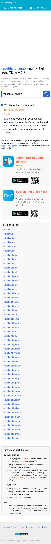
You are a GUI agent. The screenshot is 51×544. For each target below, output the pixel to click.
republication (9, 251)
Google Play (27, 526)
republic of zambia (11, 387)
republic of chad (10, 255)
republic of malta (11, 327)
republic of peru (10, 276)
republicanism (9, 242)
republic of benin (11, 293)
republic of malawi (11, 366)
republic (6, 229)
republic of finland (11, 429)
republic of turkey (11, 378)
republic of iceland (11, 438)
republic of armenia (12, 395)
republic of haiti (10, 310)
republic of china (11, 302)
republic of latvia (10, 361)
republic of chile (10, 298)
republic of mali (10, 272)
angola (8, 118)
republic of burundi (12, 413)
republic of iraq (10, 268)
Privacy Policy (9, 526)
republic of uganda (12, 383)
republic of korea (11, 323)
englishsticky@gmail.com (11, 146)
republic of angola (11, 349)
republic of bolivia (11, 408)
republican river (10, 289)
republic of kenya (11, 319)
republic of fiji (9, 263)
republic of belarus (12, 404)
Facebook (42, 526)
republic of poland (11, 374)
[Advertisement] (25, 38)
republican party (10, 285)
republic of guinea (11, 357)
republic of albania (11, 391)
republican (8, 234)
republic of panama (12, 370)
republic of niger (10, 336)
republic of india (10, 315)
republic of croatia (11, 417)
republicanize (9, 246)
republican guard (11, 280)
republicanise (9, 238)
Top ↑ (7, 533)
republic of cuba (10, 259)
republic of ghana (11, 306)
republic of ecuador (12, 421)
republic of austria (11, 400)
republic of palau (11, 340)
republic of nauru (11, 331)
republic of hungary (12, 434)
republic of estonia (11, 425)
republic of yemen (11, 344)
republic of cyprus (11, 353)
